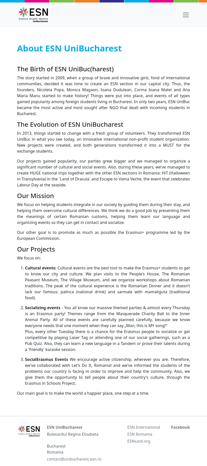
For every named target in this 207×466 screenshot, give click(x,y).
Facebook (180, 427)
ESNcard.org (138, 441)
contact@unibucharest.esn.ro (74, 459)
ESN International (143, 427)
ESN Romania (139, 434)
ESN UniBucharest (65, 427)
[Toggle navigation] (186, 15)
